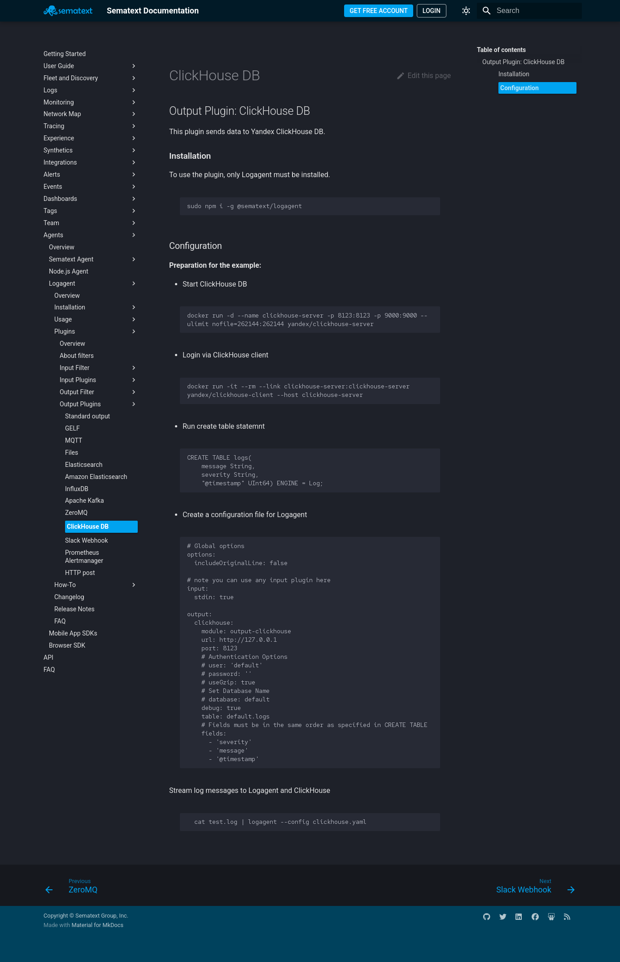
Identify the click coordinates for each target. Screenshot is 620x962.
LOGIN (432, 10)
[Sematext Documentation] (68, 11)
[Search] (529, 11)
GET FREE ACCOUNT (378, 10)
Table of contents (501, 49)
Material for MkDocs (97, 925)
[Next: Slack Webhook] (533, 888)
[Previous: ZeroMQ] (74, 888)
